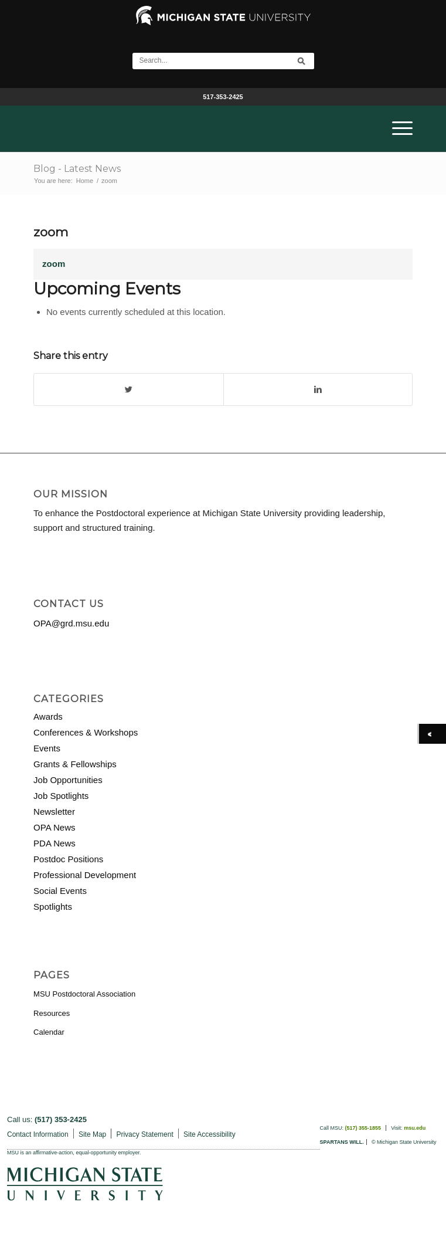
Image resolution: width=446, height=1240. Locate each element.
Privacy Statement (144, 1134)
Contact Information (38, 1134)
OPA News (54, 827)
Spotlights (52, 907)
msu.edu (414, 1128)
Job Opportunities (68, 780)
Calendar (48, 1032)
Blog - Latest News (77, 168)
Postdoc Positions (68, 859)
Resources (51, 1013)
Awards (48, 716)
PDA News (54, 843)
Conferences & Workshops (85, 732)
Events (46, 748)
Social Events (60, 891)
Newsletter (54, 811)
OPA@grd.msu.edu (71, 623)
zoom (50, 232)
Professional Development (84, 875)
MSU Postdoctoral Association (84, 994)
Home (84, 180)
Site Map (92, 1134)
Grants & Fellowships (75, 764)
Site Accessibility (209, 1134)
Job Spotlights (60, 796)
